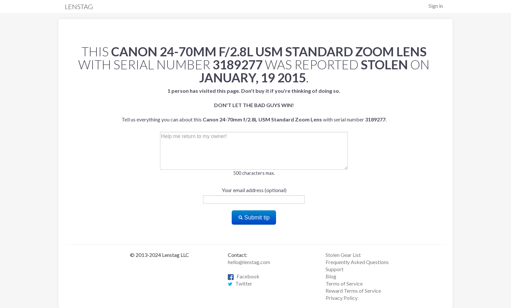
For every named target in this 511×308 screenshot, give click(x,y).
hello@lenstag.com (249, 262)
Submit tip (254, 217)
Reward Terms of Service (353, 290)
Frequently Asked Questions (357, 262)
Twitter (240, 283)
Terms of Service (344, 283)
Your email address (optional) (254, 190)
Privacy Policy (342, 298)
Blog (331, 276)
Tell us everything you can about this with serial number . (254, 105)
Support (334, 269)
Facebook (243, 276)
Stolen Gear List (343, 255)
